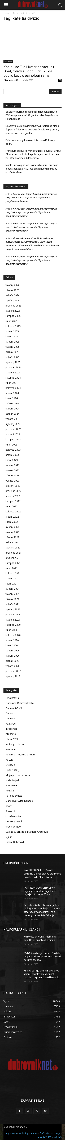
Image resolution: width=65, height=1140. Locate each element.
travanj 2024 (13, 408)
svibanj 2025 (13, 341)
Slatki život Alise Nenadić (19, 800)
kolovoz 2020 (13, 635)
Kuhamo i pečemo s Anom (21, 754)
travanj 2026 (13, 285)
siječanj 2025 (13, 362)
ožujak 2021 (12, 599)
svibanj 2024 (13, 403)
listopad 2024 (13, 377)
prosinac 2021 (13, 552)
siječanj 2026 (13, 300)
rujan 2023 (12, 444)
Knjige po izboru (15, 744)
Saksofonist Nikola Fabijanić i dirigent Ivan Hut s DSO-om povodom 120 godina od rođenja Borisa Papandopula (32, 115)
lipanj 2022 (12, 521)
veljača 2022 (13, 542)
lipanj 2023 (12, 460)
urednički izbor (14, 826)
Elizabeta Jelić (10, 80)
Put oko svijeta (14, 795)
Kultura (10, 759)
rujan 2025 (12, 321)
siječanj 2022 (13, 547)
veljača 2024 (13, 418)
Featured (8, 61)
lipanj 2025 (12, 336)
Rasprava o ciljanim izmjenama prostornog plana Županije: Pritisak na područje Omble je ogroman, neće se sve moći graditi (32, 130)
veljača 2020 (13, 666)
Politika (10, 790)
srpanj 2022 (12, 516)
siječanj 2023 (13, 485)
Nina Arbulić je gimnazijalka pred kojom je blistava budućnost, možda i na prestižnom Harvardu (41, 974)
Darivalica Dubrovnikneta (20, 703)
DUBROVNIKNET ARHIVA (50, 1136)
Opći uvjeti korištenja (50, 1133)
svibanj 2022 (13, 527)
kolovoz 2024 (13, 388)
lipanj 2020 (12, 645)
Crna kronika (13, 697)
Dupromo (11, 718)
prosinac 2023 (13, 429)
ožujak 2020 (12, 660)
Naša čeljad (12, 780)
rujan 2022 (12, 506)
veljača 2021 (13, 604)
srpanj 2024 (12, 393)
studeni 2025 (13, 310)
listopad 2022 (13, 501)
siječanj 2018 (13, 676)
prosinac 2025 (13, 305)
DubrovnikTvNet (15, 708)
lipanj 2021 (12, 583)
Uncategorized (14, 821)
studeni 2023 (13, 434)
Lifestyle (10, 764)
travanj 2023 (13, 470)
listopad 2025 (13, 315)
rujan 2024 (12, 382)
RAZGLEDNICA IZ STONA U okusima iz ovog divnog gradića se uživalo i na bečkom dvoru (42, 873)
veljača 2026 (13, 295)
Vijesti (9, 836)
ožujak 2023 (12, 475)
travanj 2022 (13, 532)
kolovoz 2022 (13, 511)
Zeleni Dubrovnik (15, 842)
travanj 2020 (13, 655)
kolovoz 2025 (13, 326)
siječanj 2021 (13, 609)
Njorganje (11, 785)
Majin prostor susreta (18, 775)
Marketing (23, 1133)
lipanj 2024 (12, 398)
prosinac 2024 (13, 367)
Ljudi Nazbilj (12, 770)
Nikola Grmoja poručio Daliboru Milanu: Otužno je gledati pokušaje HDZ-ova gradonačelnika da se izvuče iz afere (32, 169)
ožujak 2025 (12, 352)
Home (6, 13)
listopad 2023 (13, 439)
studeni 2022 (13, 496)
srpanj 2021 (12, 578)
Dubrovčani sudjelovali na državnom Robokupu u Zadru (32, 142)
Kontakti (34, 1133)
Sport (9, 806)
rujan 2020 (12, 630)
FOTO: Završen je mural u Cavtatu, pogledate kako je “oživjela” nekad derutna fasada (42, 956)
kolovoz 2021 (13, 573)
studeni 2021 (13, 557)
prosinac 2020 (13, 614)
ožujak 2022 (12, 537)
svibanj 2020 (13, 650)
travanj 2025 (13, 346)
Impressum (11, 1133)
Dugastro (11, 713)
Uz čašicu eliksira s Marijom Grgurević (27, 831)
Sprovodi (10, 811)
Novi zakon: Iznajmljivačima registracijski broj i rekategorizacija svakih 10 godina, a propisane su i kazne (31, 197)
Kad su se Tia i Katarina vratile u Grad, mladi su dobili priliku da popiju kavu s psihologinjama (29, 71)
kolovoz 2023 (13, 449)
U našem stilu (13, 816)
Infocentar (11, 728)
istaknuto (11, 734)
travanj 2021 (13, 593)
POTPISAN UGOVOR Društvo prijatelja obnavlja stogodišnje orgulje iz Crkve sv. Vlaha (40, 891)
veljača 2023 (13, 480)
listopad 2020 (13, 624)
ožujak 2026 (12, 290)
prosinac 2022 (13, 491)
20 (60, 80)
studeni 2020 (13, 619)
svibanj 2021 (13, 588)
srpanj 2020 (12, 640)
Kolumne (11, 749)
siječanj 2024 (13, 424)
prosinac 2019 (13, 671)
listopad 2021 (13, 563)
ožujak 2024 (12, 413)
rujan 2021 (12, 568)
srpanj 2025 (12, 331)
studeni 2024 (13, 372)
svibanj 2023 (13, 465)
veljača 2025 (13, 357)
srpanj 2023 (12, 454)
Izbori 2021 (12, 739)
